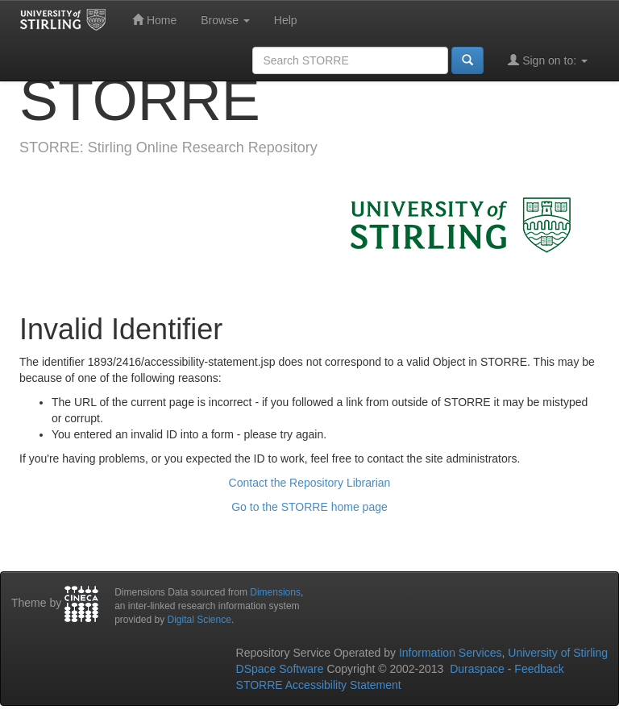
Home (154, 20)
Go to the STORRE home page (309, 506)
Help (285, 20)
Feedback (538, 668)
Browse (225, 20)
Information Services (450, 652)
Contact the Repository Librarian (310, 482)
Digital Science (199, 619)
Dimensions (275, 592)
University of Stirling (558, 652)
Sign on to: (548, 60)
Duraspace (477, 668)
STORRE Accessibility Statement (318, 684)
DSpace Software (280, 668)
